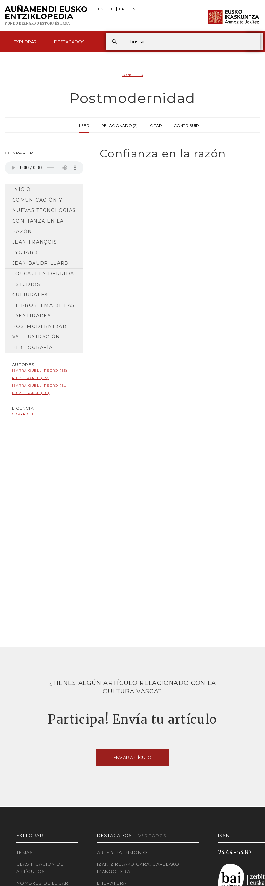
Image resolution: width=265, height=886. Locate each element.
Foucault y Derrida (43, 274)
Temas (24, 852)
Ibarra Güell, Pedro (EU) (40, 385)
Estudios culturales (30, 290)
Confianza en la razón (38, 226)
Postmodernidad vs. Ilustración (39, 332)
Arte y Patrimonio (122, 852)
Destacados (69, 41)
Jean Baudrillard (40, 263)
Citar (156, 125)
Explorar (25, 41)
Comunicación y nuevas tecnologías (44, 205)
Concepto (132, 75)
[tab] (177, 154)
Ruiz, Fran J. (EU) (30, 393)
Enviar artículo (132, 757)
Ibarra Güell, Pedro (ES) (40, 370)
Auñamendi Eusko (46, 16)
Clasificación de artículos (40, 867)
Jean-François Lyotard (34, 247)
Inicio (21, 189)
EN (133, 9)
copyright (23, 414)
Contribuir (186, 125)
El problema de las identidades (43, 311)
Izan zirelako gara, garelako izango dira (138, 867)
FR (122, 9)
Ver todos (152, 835)
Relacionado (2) (119, 125)
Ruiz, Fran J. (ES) (30, 378)
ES (100, 9)
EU (111, 9)
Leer (84, 125)
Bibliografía (32, 347)
